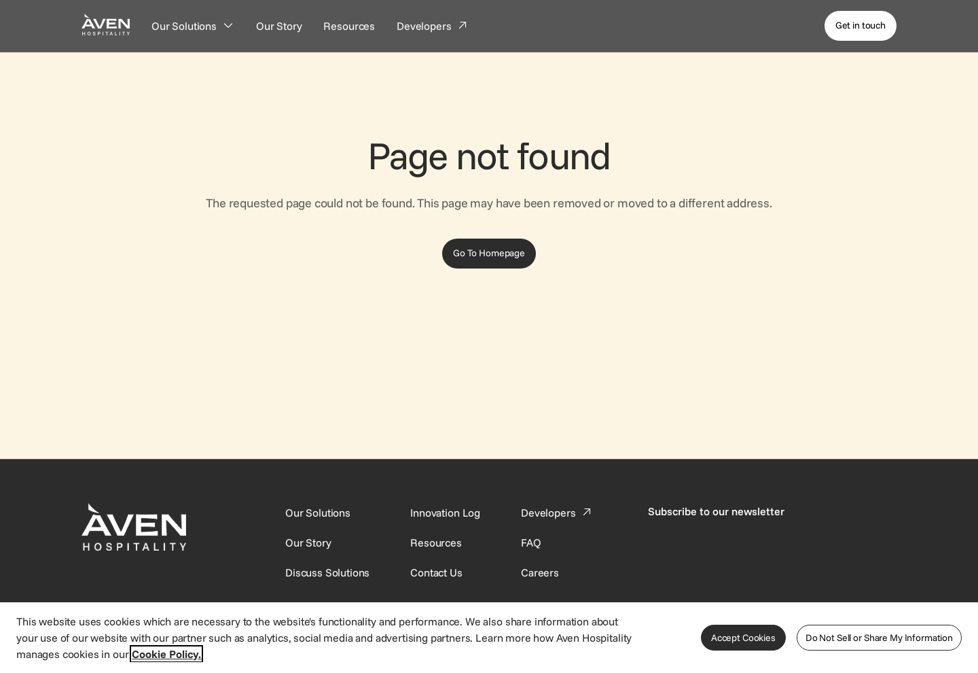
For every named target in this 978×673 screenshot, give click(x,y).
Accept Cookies (743, 638)
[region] (489, 637)
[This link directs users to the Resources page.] (436, 542)
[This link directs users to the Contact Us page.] (436, 572)
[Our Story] (279, 26)
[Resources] (349, 26)
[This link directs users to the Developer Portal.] (558, 512)
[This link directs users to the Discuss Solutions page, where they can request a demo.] (327, 572)
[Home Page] (106, 24)
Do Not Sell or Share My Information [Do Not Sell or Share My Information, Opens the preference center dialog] (879, 638)
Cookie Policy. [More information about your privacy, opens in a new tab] (166, 654)
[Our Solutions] (192, 26)
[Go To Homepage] (489, 254)
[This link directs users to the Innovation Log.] (445, 512)
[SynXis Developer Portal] (308, 542)
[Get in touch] (860, 26)
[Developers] (433, 26)
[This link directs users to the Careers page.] (540, 572)
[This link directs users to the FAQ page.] (531, 542)
